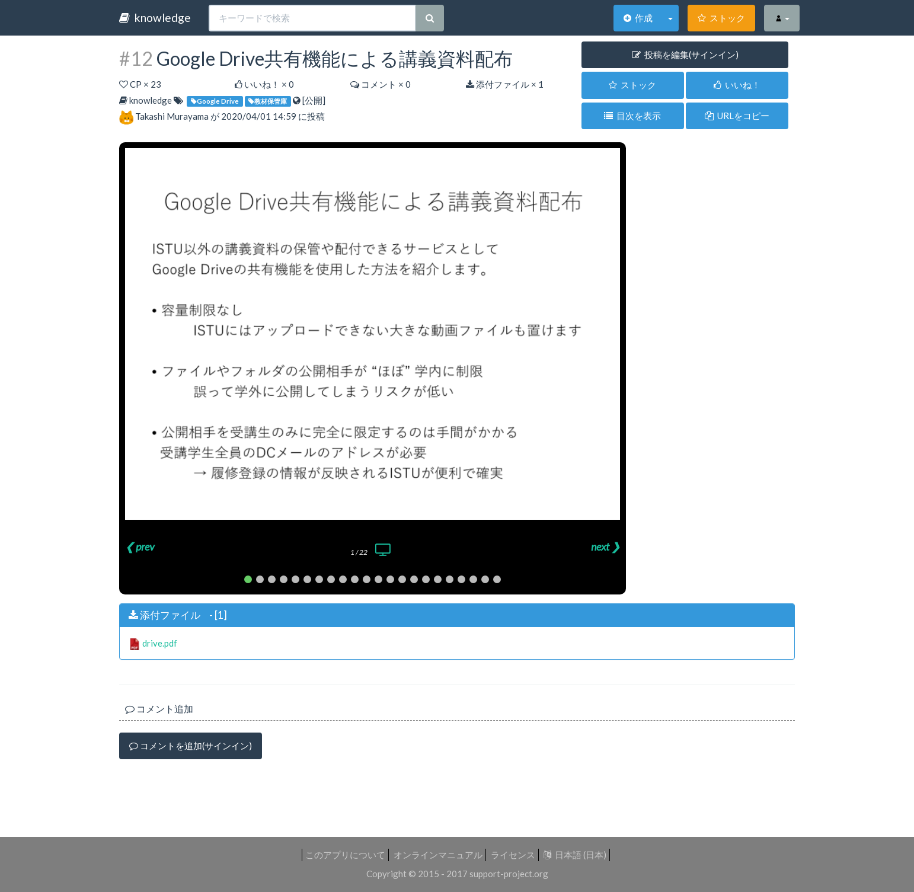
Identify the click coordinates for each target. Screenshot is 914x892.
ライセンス (513, 854)
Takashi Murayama (172, 116)
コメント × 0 (380, 84)
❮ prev (140, 546)
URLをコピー (737, 115)
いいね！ (737, 84)
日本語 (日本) (575, 854)
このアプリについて (345, 854)
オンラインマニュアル (438, 854)
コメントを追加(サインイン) (190, 745)
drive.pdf (159, 643)
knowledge (155, 17)
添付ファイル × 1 (505, 84)
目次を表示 (632, 115)
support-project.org (508, 873)
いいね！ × (264, 84)
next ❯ (605, 546)
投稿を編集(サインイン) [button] (685, 54)
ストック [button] (632, 84)
